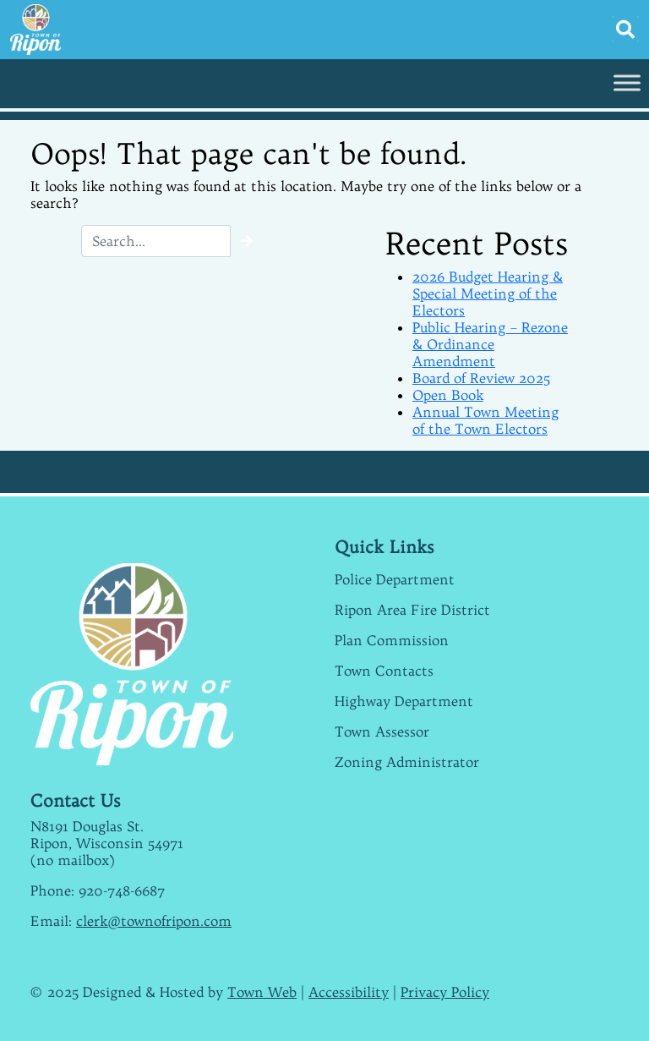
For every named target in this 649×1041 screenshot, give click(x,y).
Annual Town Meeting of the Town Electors (485, 420)
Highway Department (404, 701)
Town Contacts (384, 670)
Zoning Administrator (407, 761)
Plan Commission (392, 640)
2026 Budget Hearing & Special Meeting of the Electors (487, 293)
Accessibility (348, 991)
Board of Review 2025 (481, 378)
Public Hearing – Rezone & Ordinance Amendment (490, 344)
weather (423, 975)
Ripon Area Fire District (412, 609)
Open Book (447, 394)
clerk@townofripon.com (154, 920)
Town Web (262, 991)
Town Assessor (382, 731)
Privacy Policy (445, 991)
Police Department (395, 579)
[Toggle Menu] (627, 82)
